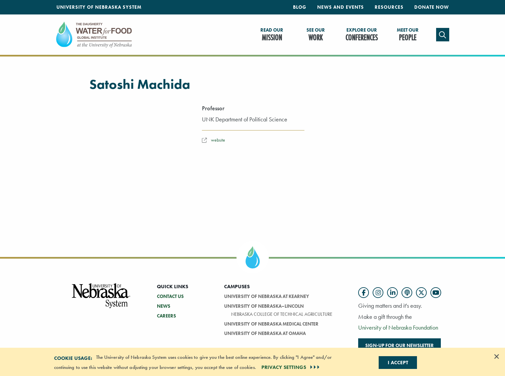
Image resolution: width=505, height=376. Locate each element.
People (408, 35)
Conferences (361, 35)
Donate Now (431, 7)
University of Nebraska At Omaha (265, 333)
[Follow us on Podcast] (407, 292)
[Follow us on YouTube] (435, 292)
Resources (389, 7)
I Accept (398, 362)
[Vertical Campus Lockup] (101, 299)
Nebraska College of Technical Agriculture (281, 314)
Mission (271, 35)
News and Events (340, 7)
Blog (299, 7)
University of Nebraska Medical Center (271, 324)
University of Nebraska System (98, 7)
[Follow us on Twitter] (421, 292)
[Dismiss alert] (497, 356)
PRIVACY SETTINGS (291, 367)
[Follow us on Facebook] (363, 292)
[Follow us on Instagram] (378, 292)
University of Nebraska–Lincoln (264, 306)
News (163, 306)
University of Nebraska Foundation (398, 327)
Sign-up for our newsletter (399, 345)
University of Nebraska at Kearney (266, 296)
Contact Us (170, 296)
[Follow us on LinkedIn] (392, 292)
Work (315, 35)
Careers (166, 316)
